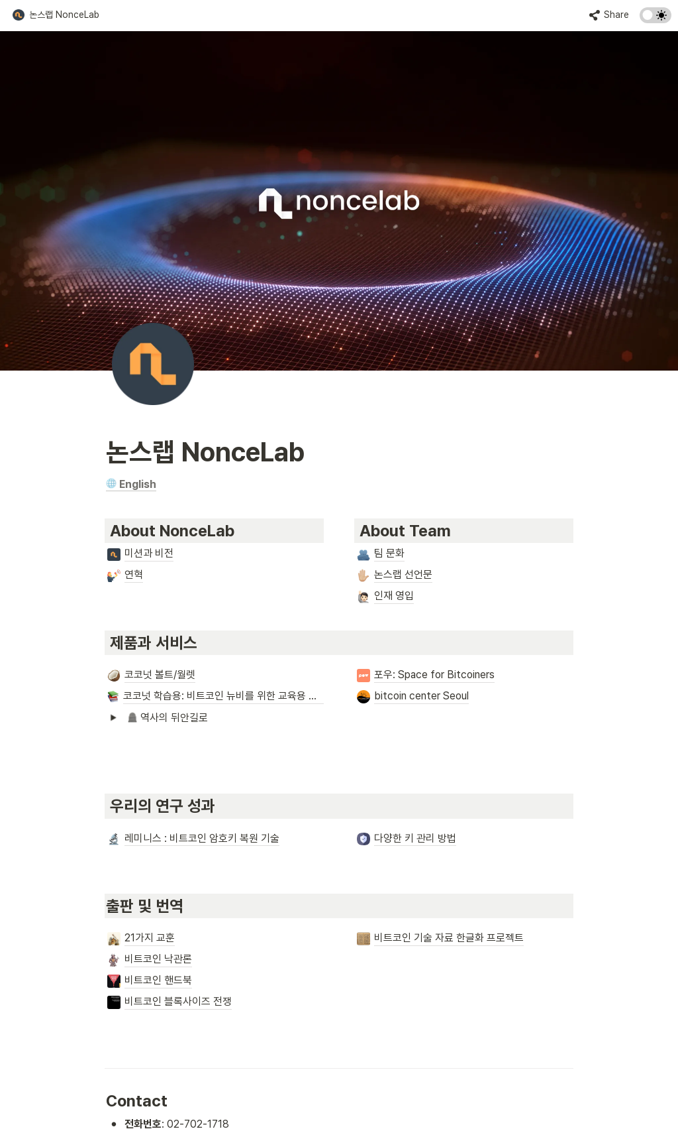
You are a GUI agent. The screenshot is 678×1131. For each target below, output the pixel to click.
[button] (55, 15)
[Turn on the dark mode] (655, 19)
